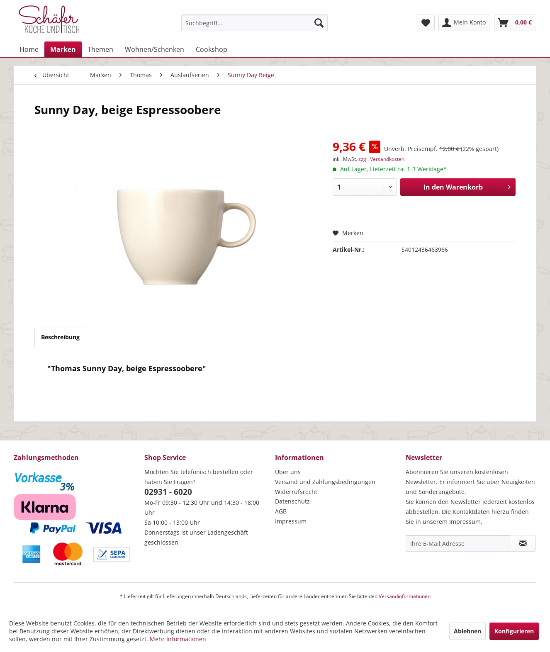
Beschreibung (60, 337)
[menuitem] (254, 23)
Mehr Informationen (178, 639)
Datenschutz (292, 501)
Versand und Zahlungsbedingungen (325, 482)
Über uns (288, 472)
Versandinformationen (405, 596)
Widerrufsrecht (296, 492)
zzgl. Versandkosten (381, 159)
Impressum (291, 521)
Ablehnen (467, 631)
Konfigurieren (514, 631)
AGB (281, 511)
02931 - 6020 (168, 492)
